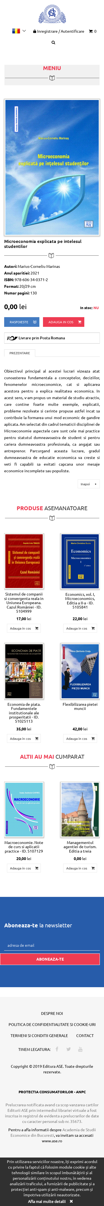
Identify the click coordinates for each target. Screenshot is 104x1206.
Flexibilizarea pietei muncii (80, 706)
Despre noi (52, 1013)
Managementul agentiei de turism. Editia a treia (80, 846)
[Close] (71, 1201)
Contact (85, 1035)
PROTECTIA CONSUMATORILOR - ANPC (52, 1091)
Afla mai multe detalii (47, 1201)
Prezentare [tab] (19, 353)
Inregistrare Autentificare (58, 31)
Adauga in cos (65, 322)
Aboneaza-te (50, 958)
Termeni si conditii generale (39, 1035)
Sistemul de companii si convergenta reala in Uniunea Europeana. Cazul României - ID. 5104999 (24, 602)
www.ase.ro (52, 1140)
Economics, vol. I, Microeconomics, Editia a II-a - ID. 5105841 (80, 600)
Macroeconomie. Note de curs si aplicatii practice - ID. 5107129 (23, 846)
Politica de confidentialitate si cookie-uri (52, 1024)
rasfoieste (23, 322)
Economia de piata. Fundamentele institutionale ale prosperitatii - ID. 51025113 (23, 713)
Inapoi (89, 483)
